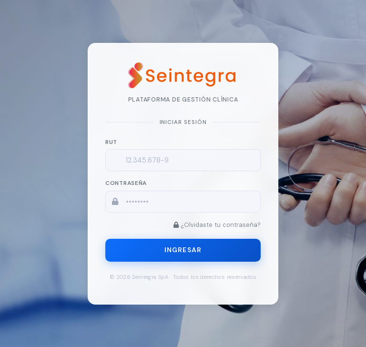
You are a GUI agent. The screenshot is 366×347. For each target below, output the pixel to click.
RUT (111, 141)
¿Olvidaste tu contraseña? (217, 224)
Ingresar (183, 249)
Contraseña (126, 183)
